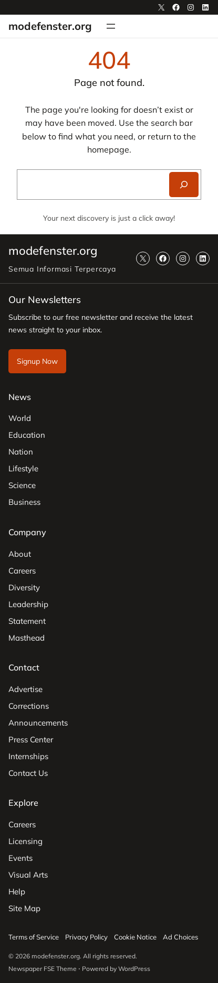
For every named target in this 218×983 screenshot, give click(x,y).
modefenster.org (50, 26)
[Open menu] (111, 26)
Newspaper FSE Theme (42, 969)
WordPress (134, 969)
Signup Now (37, 361)
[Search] (184, 184)
